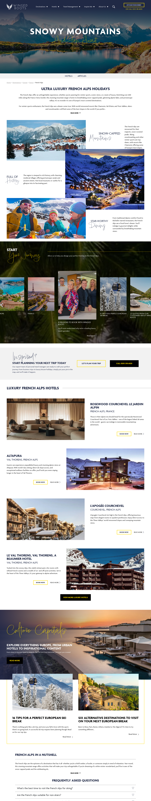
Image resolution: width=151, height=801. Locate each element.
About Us (102, 7)
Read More (74, 113)
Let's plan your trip (91, 363)
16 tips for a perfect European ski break (113, 314)
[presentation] (1, 305)
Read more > (91, 336)
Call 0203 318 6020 (124, 363)
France (31, 83)
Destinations (40, 7)
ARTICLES (82, 76)
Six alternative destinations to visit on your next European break (108, 719)
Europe (25, 83)
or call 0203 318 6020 (134, 9)
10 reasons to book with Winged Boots (74, 323)
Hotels (54, 7)
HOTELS (68, 76)
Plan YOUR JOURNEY (134, 5)
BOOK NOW (124, 434)
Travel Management (70, 7)
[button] (46, 6)
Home (9, 83)
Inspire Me (88, 7)
